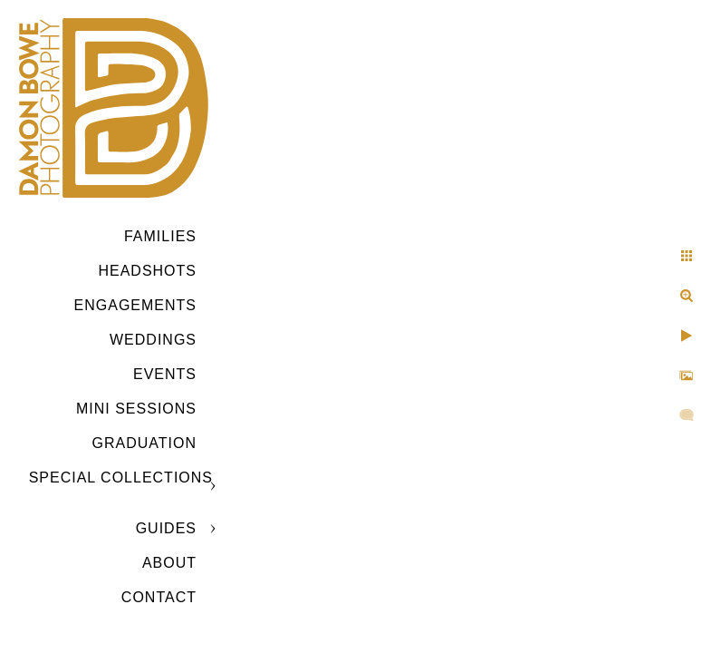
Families (160, 236)
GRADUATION (144, 443)
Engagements (135, 305)
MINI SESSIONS (136, 408)
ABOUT (169, 562)
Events (165, 374)
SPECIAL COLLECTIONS (121, 477)
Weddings (153, 339)
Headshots (147, 270)
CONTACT (159, 597)
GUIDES (166, 528)
